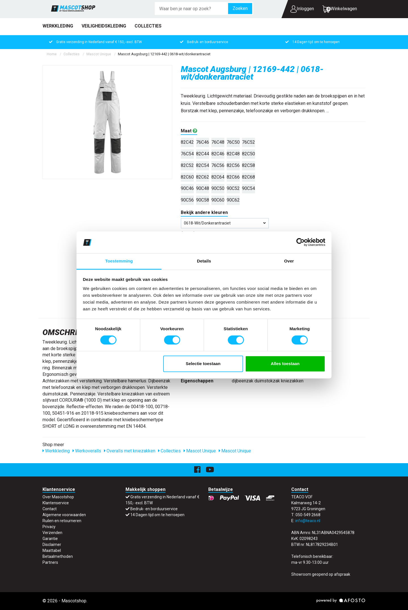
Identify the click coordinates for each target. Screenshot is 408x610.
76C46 (202, 142)
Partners (50, 562)
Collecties (148, 26)
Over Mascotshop (58, 497)
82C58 (248, 165)
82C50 (248, 153)
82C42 (187, 142)
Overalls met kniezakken (129, 451)
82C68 (248, 177)
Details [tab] (204, 261)
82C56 (233, 165)
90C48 (202, 188)
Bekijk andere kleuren (204, 212)
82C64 (217, 177)
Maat (189, 131)
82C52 (187, 165)
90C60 (217, 200)
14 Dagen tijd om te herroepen (316, 42)
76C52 (248, 142)
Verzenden (52, 532)
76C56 (217, 165)
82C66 (233, 177)
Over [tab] (289, 261)
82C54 (202, 165)
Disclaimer (51, 544)
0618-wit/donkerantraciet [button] (225, 223)
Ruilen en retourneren (61, 520)
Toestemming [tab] (119, 261)
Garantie (50, 538)
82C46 (217, 153)
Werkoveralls (87, 451)
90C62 (233, 200)
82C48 (233, 153)
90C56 (187, 200)
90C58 (202, 200)
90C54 (248, 188)
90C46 (187, 188)
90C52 (233, 188)
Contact (49, 509)
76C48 (217, 142)
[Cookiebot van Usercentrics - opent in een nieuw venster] (300, 242)
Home (52, 54)
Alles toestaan (285, 363)
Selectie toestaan (203, 363)
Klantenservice (55, 503)
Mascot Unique (98, 54)
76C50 (233, 142)
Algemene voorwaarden (64, 514)
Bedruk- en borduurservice (207, 42)
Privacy (49, 526)
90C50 (217, 188)
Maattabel (51, 550)
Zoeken (240, 8)
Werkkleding (57, 26)
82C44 (202, 153)
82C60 (187, 177)
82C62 (202, 177)
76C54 (187, 153)
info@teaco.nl (307, 520)
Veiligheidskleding (104, 26)
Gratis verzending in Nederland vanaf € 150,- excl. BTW (99, 42)
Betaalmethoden (57, 556)
